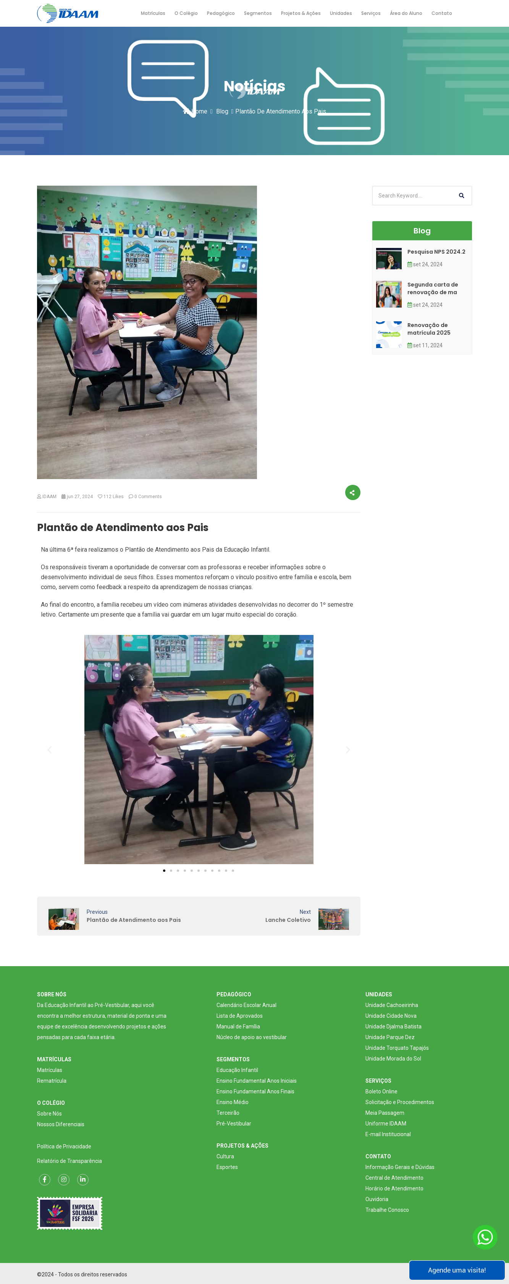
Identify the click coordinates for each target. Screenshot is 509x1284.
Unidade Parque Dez (390, 1037)
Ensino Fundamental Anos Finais (255, 1091)
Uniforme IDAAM (385, 1123)
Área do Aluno (406, 13)
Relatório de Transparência (69, 1161)
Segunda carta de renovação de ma (432, 288)
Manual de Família (238, 1026)
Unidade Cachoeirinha (391, 1005)
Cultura (225, 1156)
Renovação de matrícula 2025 (429, 329)
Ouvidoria (376, 1199)
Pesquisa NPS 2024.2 (436, 252)
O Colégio (186, 13)
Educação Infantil (237, 1070)
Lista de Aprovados (240, 1016)
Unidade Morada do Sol (393, 1059)
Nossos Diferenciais (60, 1124)
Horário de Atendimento (394, 1188)
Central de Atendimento (394, 1178)
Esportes (227, 1167)
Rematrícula (51, 1081)
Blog (222, 111)
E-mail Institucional (388, 1134)
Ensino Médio (233, 1102)
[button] (49, 749)
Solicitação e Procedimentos (399, 1102)
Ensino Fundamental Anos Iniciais (257, 1081)
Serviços (371, 13)
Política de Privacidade (64, 1146)
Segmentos (258, 13)
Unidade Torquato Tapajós (397, 1048)
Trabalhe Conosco (387, 1210)
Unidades (341, 13)
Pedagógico (221, 13)
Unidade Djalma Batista (393, 1026)
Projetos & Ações (301, 13)
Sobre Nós (49, 1114)
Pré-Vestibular (234, 1123)
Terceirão (228, 1113)
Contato (441, 13)
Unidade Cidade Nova (391, 1016)
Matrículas (153, 13)
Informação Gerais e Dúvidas (400, 1167)
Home (195, 111)
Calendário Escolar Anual (246, 1005)
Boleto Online (381, 1091)
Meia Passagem (384, 1113)
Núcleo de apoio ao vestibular (252, 1037)
